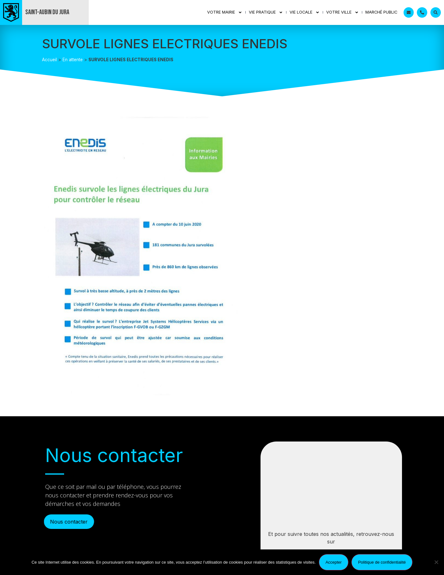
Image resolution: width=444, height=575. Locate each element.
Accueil (49, 59)
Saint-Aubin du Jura (47, 12)
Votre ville (342, 12)
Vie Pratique (266, 12)
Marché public (381, 12)
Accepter (334, 562)
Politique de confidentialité (382, 562)
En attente (73, 59)
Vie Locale (305, 12)
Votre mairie (224, 12)
